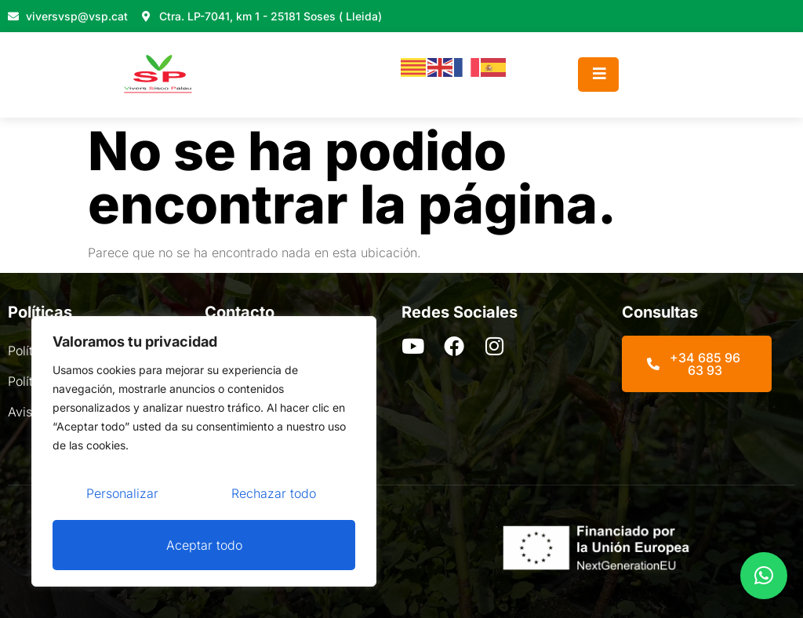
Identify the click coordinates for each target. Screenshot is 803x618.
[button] (763, 575)
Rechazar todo (273, 495)
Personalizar (122, 495)
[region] (203, 452)
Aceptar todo (204, 545)
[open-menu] (598, 74)
